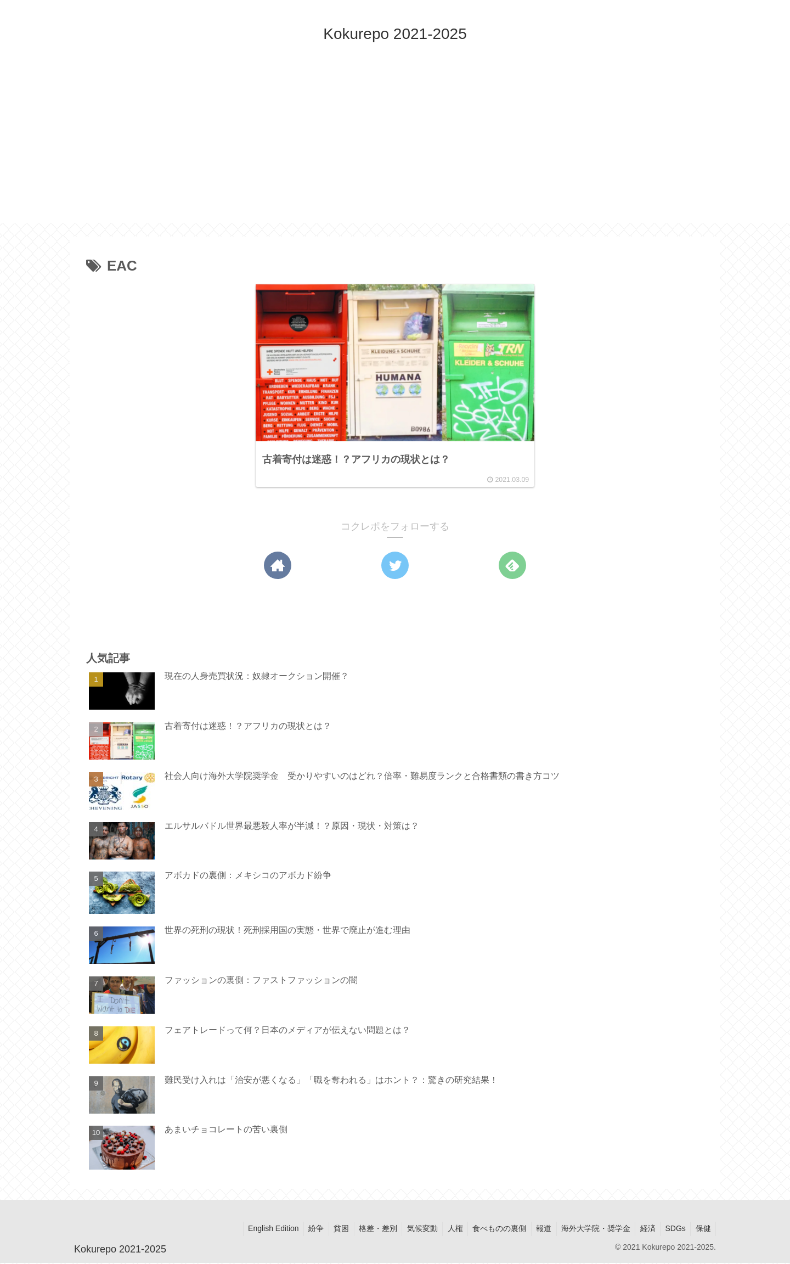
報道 (536, 1230)
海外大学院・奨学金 (589, 1230)
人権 (444, 1230)
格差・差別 (363, 1230)
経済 (643, 1230)
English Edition (253, 1230)
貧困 (324, 1230)
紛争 (298, 1230)
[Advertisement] (395, 146)
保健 (702, 1230)
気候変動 (409, 1230)
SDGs (673, 1230)
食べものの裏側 (490, 1230)
